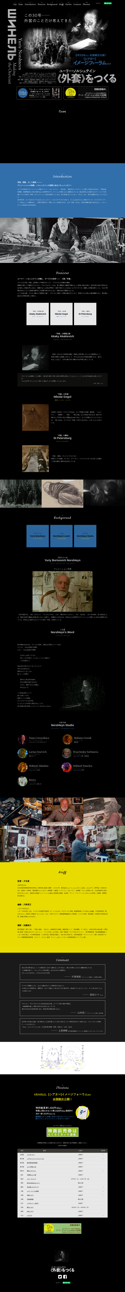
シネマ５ (29, 1215)
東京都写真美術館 (32, 1163)
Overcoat (42, 3)
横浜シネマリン (31, 1171)
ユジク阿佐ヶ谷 (31, 1167)
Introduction (30, 3)
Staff (61, 3)
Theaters (86, 3)
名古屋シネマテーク (33, 1187)
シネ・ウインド (31, 1179)
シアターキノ (31, 1154)
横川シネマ (30, 1207)
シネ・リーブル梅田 (33, 1191)
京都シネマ (30, 1195)
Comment (77, 3)
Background (52, 3)
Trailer (68, 3)
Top (15, 3)
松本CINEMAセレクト (33, 1183)
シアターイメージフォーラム (35, 1158)
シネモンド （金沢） (33, 1203)
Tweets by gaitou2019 (39, 117)
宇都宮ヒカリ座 (31, 1175)
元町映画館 (30, 1199)
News (20, 3)
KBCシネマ (30, 1211)
